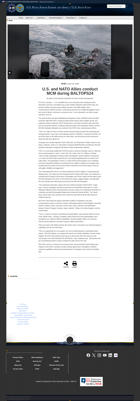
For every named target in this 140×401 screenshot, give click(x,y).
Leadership (41, 18)
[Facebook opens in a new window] (88, 355)
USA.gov (37, 365)
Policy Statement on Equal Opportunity (23, 317)
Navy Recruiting (22, 306)
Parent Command (23, 309)
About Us (30, 18)
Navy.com (17, 365)
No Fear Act (37, 361)
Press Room (71, 18)
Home (21, 18)
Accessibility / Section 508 (23, 315)
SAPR (56, 361)
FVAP (37, 369)
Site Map (56, 369)
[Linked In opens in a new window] (110, 355)
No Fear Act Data (23, 319)
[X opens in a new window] (94, 355)
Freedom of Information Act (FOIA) (22, 313)
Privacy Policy (23, 322)
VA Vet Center (18, 369)
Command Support (56, 18)
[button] (47, 2)
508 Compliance (37, 357)
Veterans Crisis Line (56, 365)
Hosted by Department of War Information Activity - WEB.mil (56, 381)
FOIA (18, 361)
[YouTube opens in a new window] (105, 355)
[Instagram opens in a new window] (99, 355)
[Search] (116, 6)
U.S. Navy (22, 304)
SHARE (66, 264)
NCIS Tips (56, 357)
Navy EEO (22, 311)
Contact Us (83, 18)
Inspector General (23, 324)
